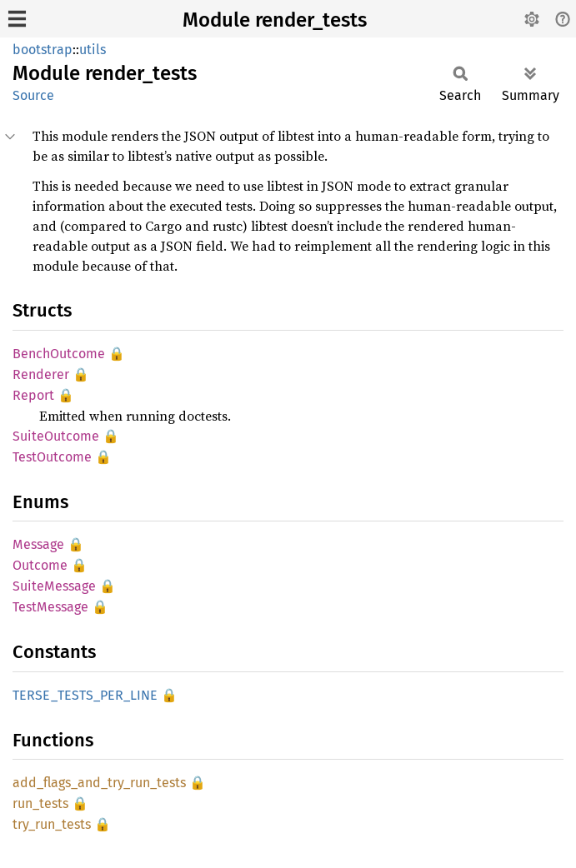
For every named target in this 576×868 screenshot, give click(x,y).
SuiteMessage (54, 586)
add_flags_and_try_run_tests (99, 783)
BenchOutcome (59, 354)
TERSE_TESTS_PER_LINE (85, 695)
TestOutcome (52, 457)
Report (33, 395)
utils (92, 49)
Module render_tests (275, 20)
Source (33, 95)
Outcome (40, 565)
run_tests (40, 803)
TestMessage (50, 607)
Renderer (41, 374)
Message (38, 544)
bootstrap (43, 49)
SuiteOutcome (56, 436)
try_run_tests (52, 824)
